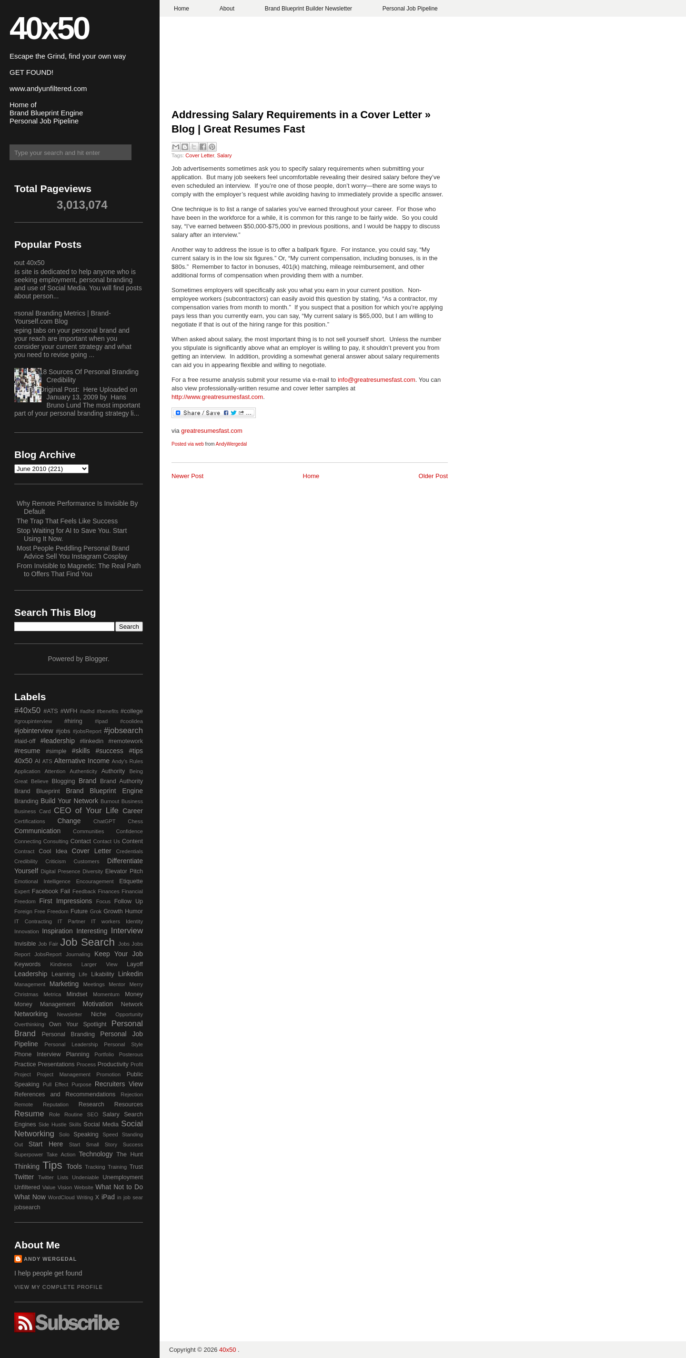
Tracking (95, 1167)
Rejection (132, 1094)
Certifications (29, 821)
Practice (25, 1064)
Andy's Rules (127, 761)
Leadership (30, 974)
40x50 (49, 28)
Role (54, 1114)
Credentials (129, 851)
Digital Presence (61, 871)
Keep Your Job (118, 954)
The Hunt (129, 1154)
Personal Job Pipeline (410, 8)
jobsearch (27, 1207)
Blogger (96, 659)
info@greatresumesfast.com (376, 379)
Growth (113, 911)
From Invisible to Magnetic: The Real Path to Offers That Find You (79, 570)
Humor (134, 911)
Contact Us (106, 841)
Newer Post (187, 476)
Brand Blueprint (37, 791)
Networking (31, 1014)
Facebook (45, 891)
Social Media (101, 1124)
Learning (63, 974)
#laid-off (25, 741)
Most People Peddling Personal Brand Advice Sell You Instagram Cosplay (73, 552)
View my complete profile (58, 1287)
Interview (127, 930)
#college (132, 711)
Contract (24, 851)
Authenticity (83, 771)
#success (109, 751)
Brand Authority (121, 781)
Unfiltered (27, 1187)
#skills (81, 751)
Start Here (46, 1144)
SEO (92, 1114)
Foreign (23, 911)
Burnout (110, 801)
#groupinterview (33, 721)
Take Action (60, 1154)
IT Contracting (33, 921)
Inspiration (57, 931)
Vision (65, 1187)
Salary (224, 155)
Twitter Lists (53, 1177)
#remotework (125, 741)
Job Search (87, 942)
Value (49, 1187)
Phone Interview (37, 1054)
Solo (64, 1134)
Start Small (84, 1144)
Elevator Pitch (124, 871)
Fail (65, 891)
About (227, 8)
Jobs (124, 944)
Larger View (99, 964)
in (119, 1197)
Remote (23, 1104)
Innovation (26, 931)
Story (111, 1144)
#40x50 (27, 710)
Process (86, 1064)
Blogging (63, 781)
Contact (81, 841)
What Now (30, 1197)
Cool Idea (53, 851)
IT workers (105, 921)
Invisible (25, 943)
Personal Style (123, 1044)
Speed (110, 1134)
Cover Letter (199, 155)
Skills (75, 1124)
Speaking (86, 1134)
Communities (88, 831)
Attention (54, 771)
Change (69, 821)
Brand (87, 781)
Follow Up (128, 901)
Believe (40, 781)
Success (133, 1144)
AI (37, 761)
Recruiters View (119, 1084)
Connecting (27, 841)
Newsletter (69, 1014)
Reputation (56, 1104)
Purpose (81, 1084)
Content (132, 841)
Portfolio (104, 1054)
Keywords (27, 964)
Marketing (64, 984)
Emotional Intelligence (42, 881)
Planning (77, 1054)
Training (117, 1167)
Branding (26, 801)
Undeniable (85, 1177)
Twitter (24, 1177)
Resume (29, 1113)
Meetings (93, 984)
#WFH (69, 711)
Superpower (28, 1154)
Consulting (56, 841)
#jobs (63, 731)
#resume (27, 751)
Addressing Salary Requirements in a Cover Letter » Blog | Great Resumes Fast (301, 122)
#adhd (87, 711)
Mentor (117, 984)
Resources (128, 1104)
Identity (134, 921)
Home (181, 8)
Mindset (76, 994)
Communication (37, 831)
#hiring (73, 721)
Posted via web (188, 444)
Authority (113, 771)
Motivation (98, 1004)
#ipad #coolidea (119, 721)
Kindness (61, 964)
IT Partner (71, 921)
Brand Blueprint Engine (104, 791)
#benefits (107, 711)
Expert (22, 891)
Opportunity (129, 1014)
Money (134, 994)
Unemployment (122, 1177)
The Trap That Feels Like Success (67, 521)
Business (132, 801)
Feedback (84, 891)
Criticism (55, 861)
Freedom (58, 911)
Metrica (52, 994)
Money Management (44, 1004)
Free (39, 911)
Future (79, 911)
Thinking (27, 1166)
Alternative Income (82, 761)
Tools (74, 1166)
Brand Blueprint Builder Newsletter (308, 8)
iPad (108, 1197)
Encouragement (95, 881)
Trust (136, 1167)
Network (132, 1004)
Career (132, 811)
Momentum (106, 994)
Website (83, 1187)
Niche (98, 1014)
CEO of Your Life (86, 810)
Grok (95, 911)
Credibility (26, 861)
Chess (135, 821)
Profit (137, 1064)
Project (22, 1074)
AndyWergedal (231, 444)
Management (29, 984)
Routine (73, 1114)
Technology (96, 1154)
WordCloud (61, 1197)
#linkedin (91, 741)
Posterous (131, 1054)
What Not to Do (119, 1187)
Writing (85, 1197)
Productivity (113, 1064)
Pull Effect (56, 1084)
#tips (136, 751)
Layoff (135, 964)
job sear (133, 1197)
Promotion (108, 1074)
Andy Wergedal (50, 1259)
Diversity (92, 871)
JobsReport (47, 954)
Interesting (91, 931)
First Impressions (65, 901)
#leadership (57, 741)
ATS (47, 761)
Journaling (78, 954)
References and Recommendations (64, 1094)
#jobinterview (33, 731)
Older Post (433, 476)
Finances (108, 891)
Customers (86, 861)
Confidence (129, 831)
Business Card (32, 811)
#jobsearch (123, 730)
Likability (102, 974)
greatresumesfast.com (211, 430)
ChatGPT (104, 821)
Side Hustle (53, 1124)
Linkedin (130, 974)
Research (91, 1104)
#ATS (50, 711)
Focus (103, 901)
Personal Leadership (71, 1044)
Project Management (64, 1074)
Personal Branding (68, 1034)
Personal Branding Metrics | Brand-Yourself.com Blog (59, 317)
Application (27, 771)
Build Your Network (69, 801)
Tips (52, 1165)
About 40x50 (26, 262)
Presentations (56, 1064)
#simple (56, 751)
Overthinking (29, 1024)
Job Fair (48, 944)
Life (83, 974)
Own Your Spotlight (78, 1024)
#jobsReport (87, 731)
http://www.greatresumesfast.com (217, 396)
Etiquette (131, 881)
